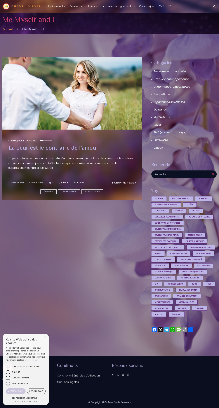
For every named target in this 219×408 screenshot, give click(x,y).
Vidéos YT (165, 6)
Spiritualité (161, 140)
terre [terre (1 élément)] (194, 284)
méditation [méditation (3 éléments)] (160, 266)
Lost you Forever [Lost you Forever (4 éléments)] (163, 259)
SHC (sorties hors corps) (170, 132)
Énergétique (162, 94)
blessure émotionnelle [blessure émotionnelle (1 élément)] (166, 205)
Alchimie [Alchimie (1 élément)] (159, 199)
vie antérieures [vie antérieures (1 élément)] (162, 302)
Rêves (158, 125)
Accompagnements (120, 6)
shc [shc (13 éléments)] (156, 284)
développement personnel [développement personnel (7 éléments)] (168, 229)
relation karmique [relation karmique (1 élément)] (164, 272)
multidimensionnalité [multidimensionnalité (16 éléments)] (191, 259)
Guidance (160, 109)
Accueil (7, 29)
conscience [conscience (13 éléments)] (160, 211)
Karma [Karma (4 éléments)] (158, 253)
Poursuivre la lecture (124, 183)
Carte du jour (147, 6)
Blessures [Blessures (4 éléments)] (204, 199)
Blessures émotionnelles (170, 71)
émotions (48, 192)
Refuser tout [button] (36, 391)
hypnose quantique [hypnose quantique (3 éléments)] (194, 241)
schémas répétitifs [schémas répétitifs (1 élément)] (190, 278)
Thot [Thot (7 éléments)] (209, 284)
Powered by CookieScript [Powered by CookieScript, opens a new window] (26, 402)
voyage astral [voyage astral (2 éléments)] (162, 308)
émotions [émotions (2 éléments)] (176, 314)
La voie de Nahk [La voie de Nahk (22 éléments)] (203, 253)
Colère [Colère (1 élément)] (190, 205)
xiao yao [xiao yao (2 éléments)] (159, 314)
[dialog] (26, 369)
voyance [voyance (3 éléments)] (182, 308)
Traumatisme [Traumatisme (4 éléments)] (161, 296)
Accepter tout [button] (15, 391)
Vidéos (158, 148)
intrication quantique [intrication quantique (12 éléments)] (201, 247)
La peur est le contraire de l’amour (53, 148)
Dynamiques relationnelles (172, 87)
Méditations (162, 117)
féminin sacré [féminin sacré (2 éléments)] (195, 235)
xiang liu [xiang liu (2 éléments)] (199, 308)
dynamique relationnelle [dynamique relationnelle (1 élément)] (167, 217)
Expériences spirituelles (169, 102)
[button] (26, 398)
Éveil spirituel (55, 6)
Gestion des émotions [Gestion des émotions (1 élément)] (165, 241)
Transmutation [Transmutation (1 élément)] (162, 290)
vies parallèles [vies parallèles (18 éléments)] (186, 302)
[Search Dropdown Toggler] (214, 6)
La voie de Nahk (69, 192)
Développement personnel (85, 6)
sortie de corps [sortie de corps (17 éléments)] (175, 284)
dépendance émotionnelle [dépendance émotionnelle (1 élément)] (167, 223)
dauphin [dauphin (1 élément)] (179, 211)
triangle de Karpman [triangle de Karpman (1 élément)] (187, 296)
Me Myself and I (92, 192)
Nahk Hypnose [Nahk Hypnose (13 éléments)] (181, 266)
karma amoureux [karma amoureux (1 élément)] (178, 253)
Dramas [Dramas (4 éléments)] (196, 211)
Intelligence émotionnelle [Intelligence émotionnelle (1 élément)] (168, 247)
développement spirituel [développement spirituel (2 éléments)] (167, 235)
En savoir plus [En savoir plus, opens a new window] (31, 360)
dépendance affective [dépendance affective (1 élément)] (199, 217)
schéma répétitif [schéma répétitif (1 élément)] (163, 278)
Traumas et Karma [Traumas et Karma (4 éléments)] (188, 290)
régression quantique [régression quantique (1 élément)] (192, 272)
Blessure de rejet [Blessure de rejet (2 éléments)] (181, 199)
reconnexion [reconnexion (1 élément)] (203, 266)
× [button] (45, 337)
